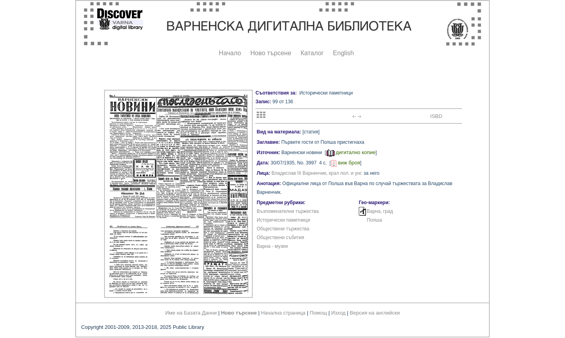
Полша (374, 220)
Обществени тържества (283, 229)
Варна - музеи (272, 246)
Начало (230, 53)
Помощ (318, 313)
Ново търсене (270, 53)
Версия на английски (375, 313)
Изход (338, 313)
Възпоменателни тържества (288, 211)
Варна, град (380, 211)
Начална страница (283, 313)
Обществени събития (280, 237)
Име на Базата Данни (191, 313)
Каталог (311, 53)
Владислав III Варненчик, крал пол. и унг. (316, 173)
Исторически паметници (283, 220)
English (343, 53)
